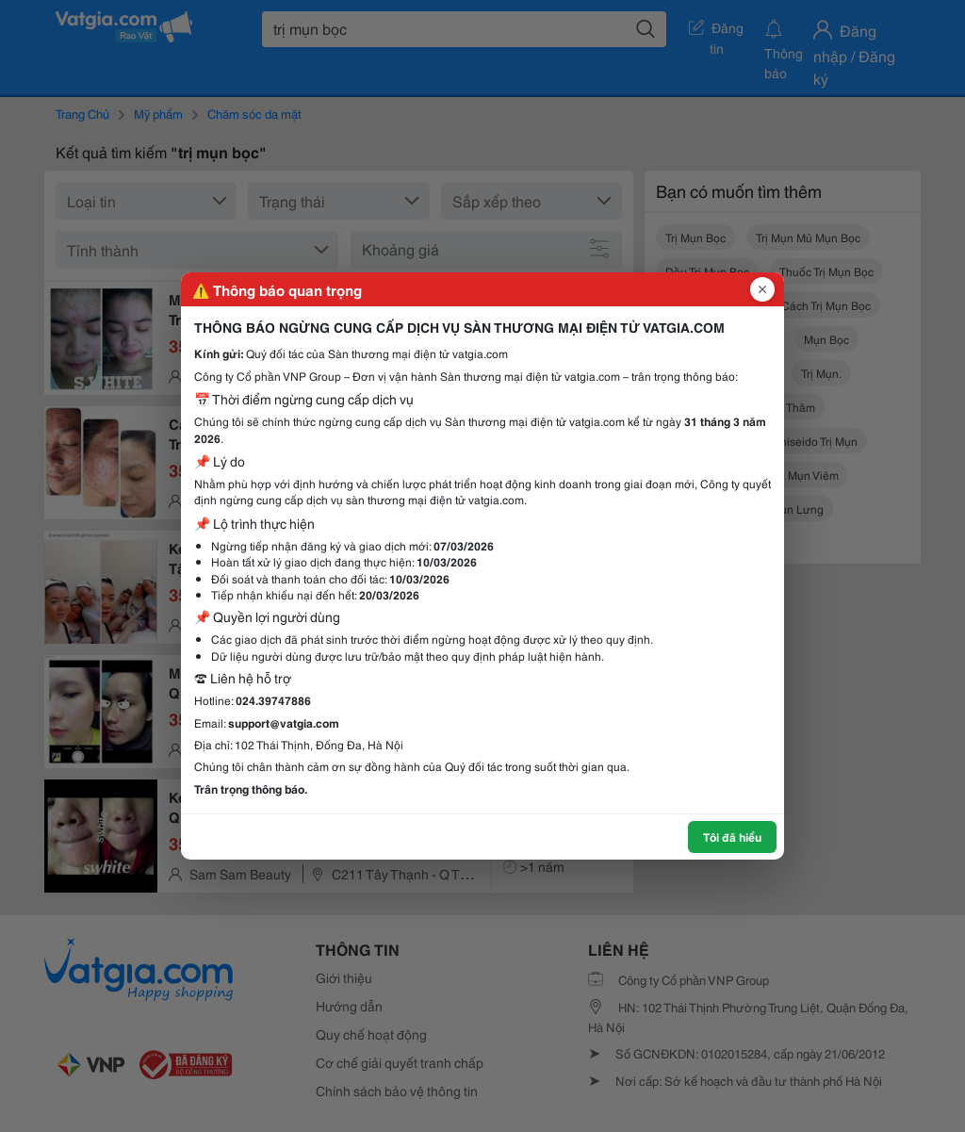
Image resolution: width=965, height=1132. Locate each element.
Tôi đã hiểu (732, 836)
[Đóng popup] (762, 289)
